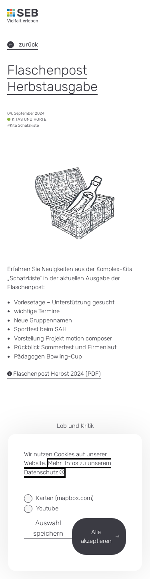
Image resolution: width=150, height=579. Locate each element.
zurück (22, 44)
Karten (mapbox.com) (65, 498)
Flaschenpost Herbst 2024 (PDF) (54, 373)
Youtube (47, 508)
